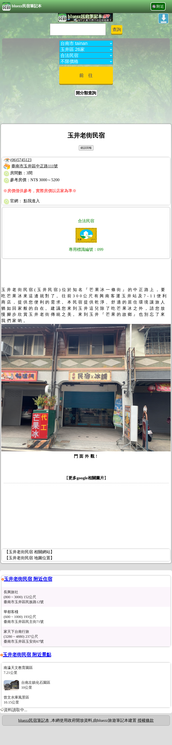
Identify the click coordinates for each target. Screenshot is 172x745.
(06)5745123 (20, 160)
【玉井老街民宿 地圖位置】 (29, 558)
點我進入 (32, 201)
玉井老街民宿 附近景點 (27, 654)
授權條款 (146, 720)
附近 (160, 6)
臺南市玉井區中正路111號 (34, 166)
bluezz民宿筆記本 (22, 6)
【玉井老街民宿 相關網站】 (29, 552)
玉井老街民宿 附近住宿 (28, 579)
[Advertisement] (86, 111)
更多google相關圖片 (86, 478)
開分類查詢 (86, 93)
